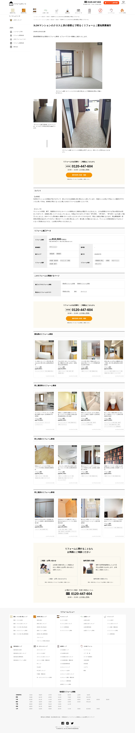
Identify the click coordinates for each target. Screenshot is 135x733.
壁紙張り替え (99, 260)
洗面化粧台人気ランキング (19, 653)
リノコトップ (37, 19)
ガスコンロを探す (41, 653)
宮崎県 (79, 708)
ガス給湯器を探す (64, 653)
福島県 (88, 694)
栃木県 (40, 697)
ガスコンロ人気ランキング (43, 656)
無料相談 (112, 2)
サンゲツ (98, 264)
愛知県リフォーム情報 (69, 283)
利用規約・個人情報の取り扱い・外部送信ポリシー (58, 717)
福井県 (59, 699)
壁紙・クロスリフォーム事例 (20, 630)
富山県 (40, 699)
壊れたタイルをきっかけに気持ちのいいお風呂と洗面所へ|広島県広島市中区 (90, 408)
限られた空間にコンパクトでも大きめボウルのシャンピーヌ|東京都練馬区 (90, 514)
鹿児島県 (88, 708)
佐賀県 (40, 708)
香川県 (40, 706)
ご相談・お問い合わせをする (57, 579)
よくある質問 (84, 717)
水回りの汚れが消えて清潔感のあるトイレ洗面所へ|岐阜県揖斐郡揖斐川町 (44, 514)
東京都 (79, 697)
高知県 (59, 706)
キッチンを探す (64, 620)
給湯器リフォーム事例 (65, 684)
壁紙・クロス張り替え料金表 (20, 627)
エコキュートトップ (65, 667)
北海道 (30, 694)
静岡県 (98, 699)
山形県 (79, 694)
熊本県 (59, 708)
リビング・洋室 (65, 260)
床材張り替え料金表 (41, 627)
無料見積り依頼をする (101, 579)
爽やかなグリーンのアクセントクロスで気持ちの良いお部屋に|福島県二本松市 (90, 461)
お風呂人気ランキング (89, 623)
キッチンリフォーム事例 (66, 630)
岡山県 (50, 704)
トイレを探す (110, 620)
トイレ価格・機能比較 (112, 627)
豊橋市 (57, 19)
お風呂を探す (87, 620)
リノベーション (87, 649)
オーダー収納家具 (88, 656)
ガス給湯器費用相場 (65, 663)
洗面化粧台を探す (17, 649)
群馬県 (50, 697)
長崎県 (50, 708)
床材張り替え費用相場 (42, 634)
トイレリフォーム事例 (112, 630)
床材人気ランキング (41, 623)
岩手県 (50, 694)
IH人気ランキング (41, 670)
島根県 (40, 704)
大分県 (69, 708)
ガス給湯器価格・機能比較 (66, 660)
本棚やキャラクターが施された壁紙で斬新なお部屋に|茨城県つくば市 (113, 461)
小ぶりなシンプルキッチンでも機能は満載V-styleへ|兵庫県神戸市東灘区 (44, 408)
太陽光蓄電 (86, 660)
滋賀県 (40, 701)
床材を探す (39, 620)
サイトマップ (91, 717)
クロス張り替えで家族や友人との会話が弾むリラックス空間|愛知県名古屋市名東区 (90, 356)
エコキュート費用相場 (65, 681)
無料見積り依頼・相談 (79, 175)
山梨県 (69, 699)
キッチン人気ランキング (66, 623)
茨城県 (30, 697)
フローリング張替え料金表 (43, 640)
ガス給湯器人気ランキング (66, 656)
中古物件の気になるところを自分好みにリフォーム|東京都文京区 (113, 514)
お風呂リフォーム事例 (89, 630)
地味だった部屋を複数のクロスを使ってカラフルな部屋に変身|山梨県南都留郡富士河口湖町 (67, 408)
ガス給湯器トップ (64, 649)
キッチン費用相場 (64, 627)
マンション (53, 247)
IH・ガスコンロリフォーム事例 (44, 677)
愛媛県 (50, 706)
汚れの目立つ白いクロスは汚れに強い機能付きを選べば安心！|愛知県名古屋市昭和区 (67, 357)
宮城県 (59, 694)
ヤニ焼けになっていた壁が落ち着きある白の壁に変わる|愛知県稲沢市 (44, 356)
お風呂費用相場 (87, 627)
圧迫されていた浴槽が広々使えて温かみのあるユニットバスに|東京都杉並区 (67, 516)
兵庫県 (69, 701)
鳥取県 (30, 704)
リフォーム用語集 (75, 717)
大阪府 (59, 701)
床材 (108, 260)
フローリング (40, 637)
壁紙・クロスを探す (18, 620)
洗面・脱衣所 (54, 260)
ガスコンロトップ (41, 649)
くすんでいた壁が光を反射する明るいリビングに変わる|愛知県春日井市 (67, 463)
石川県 (50, 699)
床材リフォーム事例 (41, 630)
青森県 (40, 694)
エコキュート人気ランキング (67, 674)
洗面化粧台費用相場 (18, 656)
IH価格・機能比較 (41, 674)
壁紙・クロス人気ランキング (20, 623)
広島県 (59, 704)
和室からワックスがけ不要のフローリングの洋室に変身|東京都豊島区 (44, 462)
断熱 (85, 670)
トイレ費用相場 (111, 634)
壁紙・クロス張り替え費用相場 (20, 634)
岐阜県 (88, 699)
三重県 (30, 701)
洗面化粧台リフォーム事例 (19, 660)
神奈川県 (88, 697)
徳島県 (30, 706)
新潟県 (30, 699)
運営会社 (43, 717)
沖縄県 (98, 708)
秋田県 (69, 694)
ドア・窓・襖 (87, 653)
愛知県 (52, 19)
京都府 (50, 701)
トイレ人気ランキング (112, 623)
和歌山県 (88, 701)
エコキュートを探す (65, 670)
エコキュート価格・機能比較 (67, 677)
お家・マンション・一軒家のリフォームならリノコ (67, 727)
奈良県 (79, 701)
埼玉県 (59, 697)
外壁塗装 (86, 663)
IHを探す (39, 667)
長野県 (79, 699)
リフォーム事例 (45, 19)
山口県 (69, 704)
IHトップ (39, 663)
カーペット (116, 260)
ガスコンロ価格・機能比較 (43, 660)
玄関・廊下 (53, 264)
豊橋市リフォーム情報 (83, 283)
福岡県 (30, 708)
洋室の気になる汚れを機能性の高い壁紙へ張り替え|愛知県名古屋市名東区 (113, 357)
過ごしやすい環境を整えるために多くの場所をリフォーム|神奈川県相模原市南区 (113, 409)
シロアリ (86, 667)
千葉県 (69, 697)
